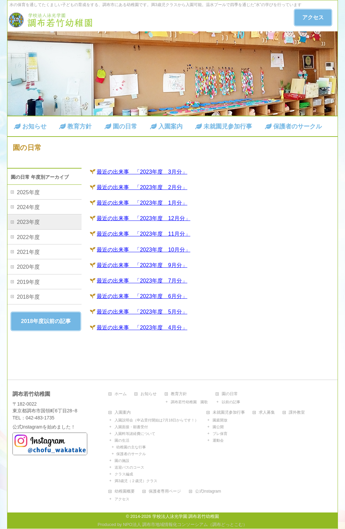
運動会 (218, 440)
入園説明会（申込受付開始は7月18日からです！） (156, 420)
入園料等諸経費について (135, 434)
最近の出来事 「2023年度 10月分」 (143, 250)
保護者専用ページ (165, 491)
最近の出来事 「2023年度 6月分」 (142, 296)
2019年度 (28, 282)
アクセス (313, 17)
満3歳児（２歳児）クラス (136, 481)
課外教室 (297, 412)
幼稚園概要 (125, 491)
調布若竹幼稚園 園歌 (189, 402)
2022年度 (28, 237)
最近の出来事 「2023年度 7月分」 (142, 281)
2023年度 (28, 222)
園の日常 (230, 394)
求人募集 (267, 412)
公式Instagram (208, 491)
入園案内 (123, 412)
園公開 (218, 427)
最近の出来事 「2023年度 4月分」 (142, 327)
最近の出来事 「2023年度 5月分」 (142, 312)
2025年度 (28, 192)
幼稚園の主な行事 (131, 447)
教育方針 (179, 394)
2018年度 (28, 297)
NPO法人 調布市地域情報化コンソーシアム (165, 524)
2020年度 (28, 267)
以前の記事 (231, 402)
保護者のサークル (131, 454)
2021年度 (28, 252)
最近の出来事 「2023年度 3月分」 (142, 172)
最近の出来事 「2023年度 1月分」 (142, 203)
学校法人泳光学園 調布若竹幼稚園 (185, 516)
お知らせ (148, 394)
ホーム (121, 394)
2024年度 (28, 207)
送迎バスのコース (129, 467)
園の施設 (122, 461)
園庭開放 (220, 420)
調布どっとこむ (227, 524)
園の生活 (122, 440)
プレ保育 (220, 434)
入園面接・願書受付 (131, 427)
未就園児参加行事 (229, 412)
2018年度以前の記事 (46, 321)
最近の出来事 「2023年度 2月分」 (142, 187)
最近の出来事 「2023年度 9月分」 (142, 265)
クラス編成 (124, 474)
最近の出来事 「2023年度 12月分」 (143, 218)
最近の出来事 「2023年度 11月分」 (143, 234)
